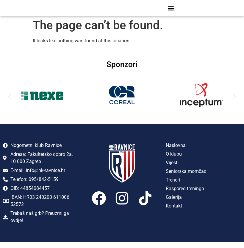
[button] (171, 11)
